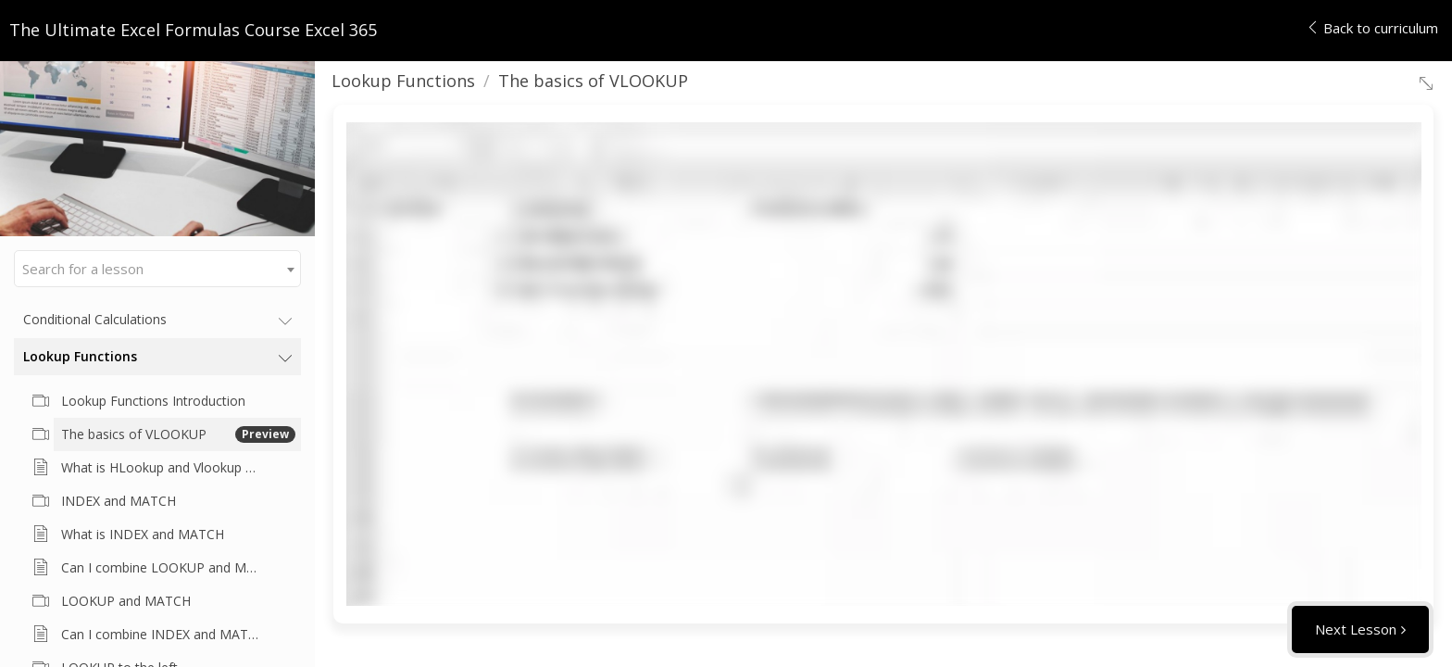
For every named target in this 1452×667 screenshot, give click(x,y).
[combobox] (157, 268)
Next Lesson (1355, 629)
